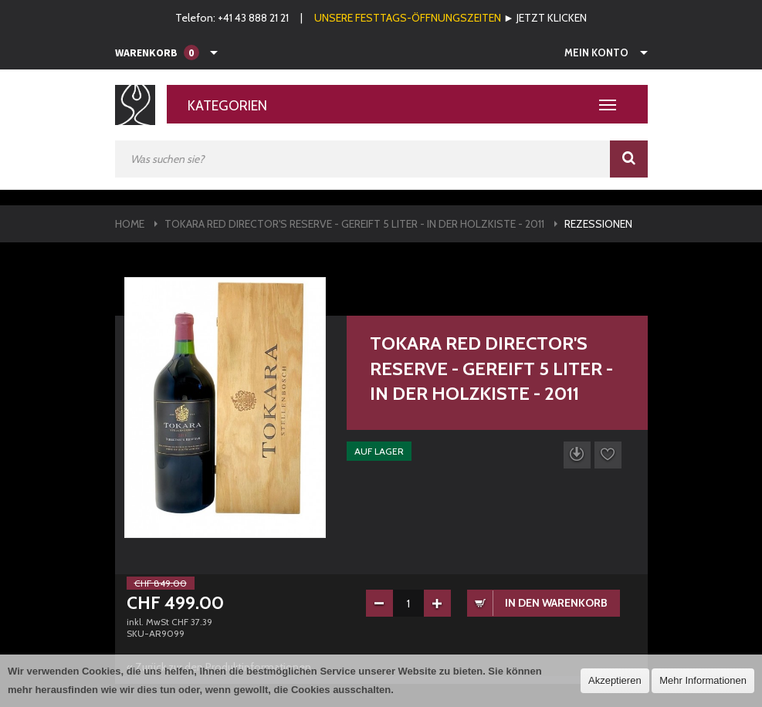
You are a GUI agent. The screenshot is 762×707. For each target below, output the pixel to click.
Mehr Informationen (703, 680)
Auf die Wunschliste (607, 455)
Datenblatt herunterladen (577, 455)
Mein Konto (596, 52)
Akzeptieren (615, 680)
